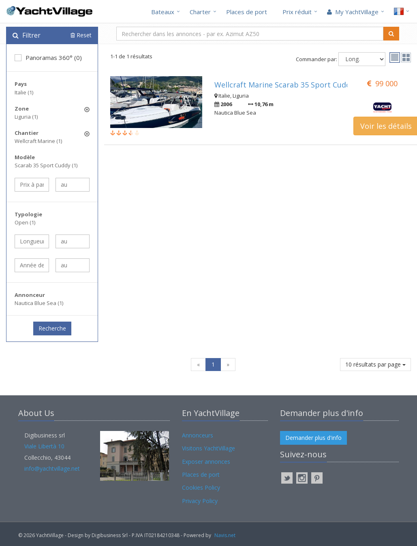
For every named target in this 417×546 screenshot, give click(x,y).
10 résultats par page (375, 364)
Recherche (52, 328)
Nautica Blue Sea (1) (39, 303)
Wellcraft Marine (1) (38, 141)
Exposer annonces (206, 461)
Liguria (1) (26, 116)
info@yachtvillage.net (52, 468)
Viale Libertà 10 (44, 446)
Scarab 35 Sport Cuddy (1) (46, 165)
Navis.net (224, 535)
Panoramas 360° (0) (48, 57)
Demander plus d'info (313, 437)
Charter (200, 12)
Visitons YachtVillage (208, 448)
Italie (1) (24, 92)
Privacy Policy (200, 501)
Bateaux (162, 12)
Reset (81, 35)
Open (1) (25, 222)
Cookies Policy (201, 487)
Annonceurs (197, 435)
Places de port (246, 12)
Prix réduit (297, 12)
